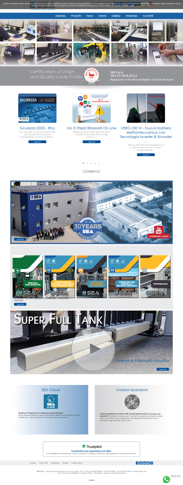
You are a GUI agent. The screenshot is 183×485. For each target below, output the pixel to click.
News (89, 15)
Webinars (131, 15)
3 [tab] (91, 80)
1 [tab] (83, 80)
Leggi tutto (37, 142)
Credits (91, 480)
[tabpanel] (91, 52)
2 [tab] (87, 80)
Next (174, 126)
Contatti (148, 15)
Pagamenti (55, 463)
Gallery (116, 15)
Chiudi (150, 6)
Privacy (65, 463)
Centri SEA (43, 463)
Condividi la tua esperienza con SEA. (91, 451)
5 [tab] (98, 80)
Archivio (91, 171)
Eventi (102, 15)
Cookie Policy (76, 463)
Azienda (60, 15)
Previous (8, 126)
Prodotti (76, 15)
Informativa (140, 6)
